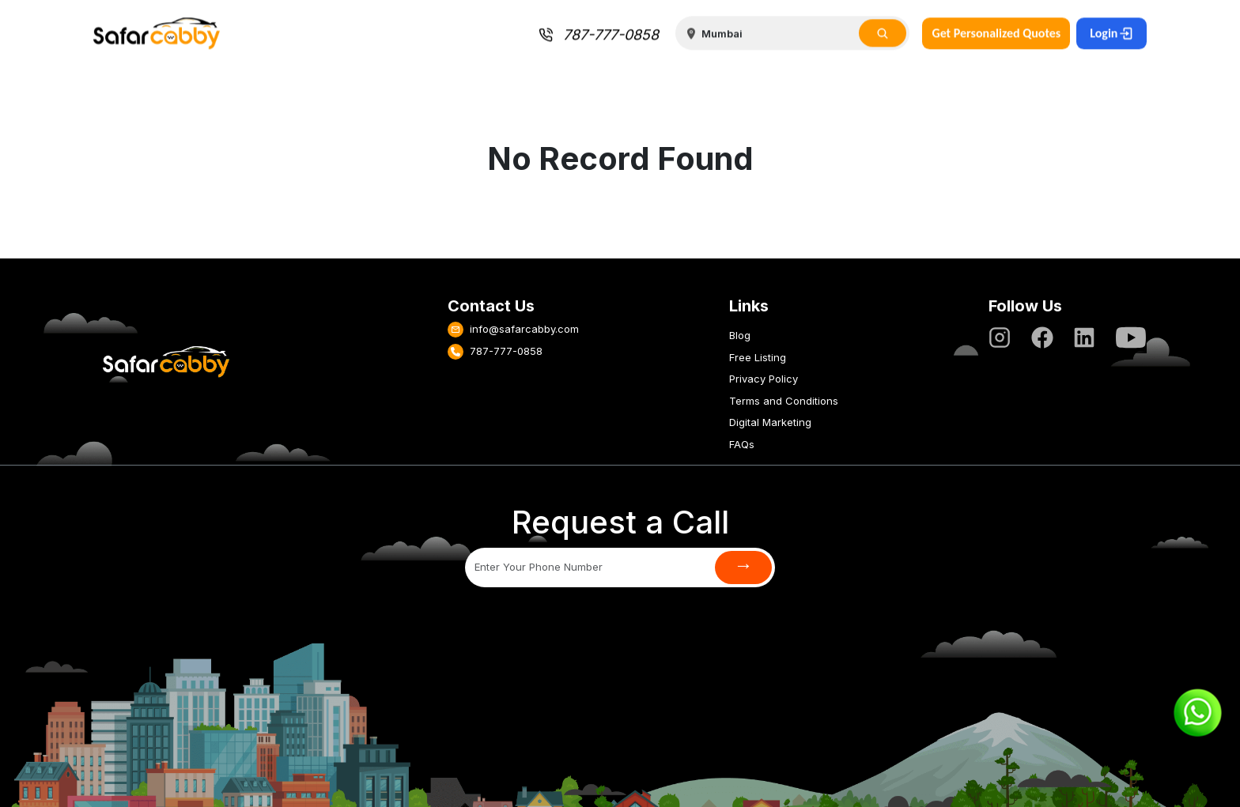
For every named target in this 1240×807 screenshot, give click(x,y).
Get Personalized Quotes (996, 32)
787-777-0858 (599, 35)
